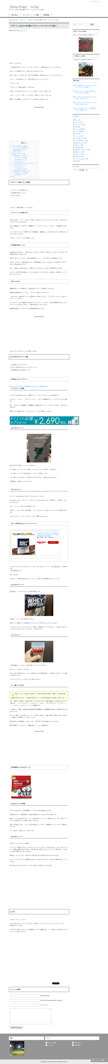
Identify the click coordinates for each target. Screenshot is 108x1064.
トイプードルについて (80, 158)
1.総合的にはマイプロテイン (21, 155)
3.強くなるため (17, 151)
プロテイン (23, 30)
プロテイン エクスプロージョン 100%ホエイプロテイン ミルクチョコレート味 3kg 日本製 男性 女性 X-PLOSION (48, 534)
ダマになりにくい (19, 161)
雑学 (76, 161)
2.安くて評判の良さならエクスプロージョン (25, 163)
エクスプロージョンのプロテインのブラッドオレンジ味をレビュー (86, 103)
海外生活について (79, 142)
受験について (78, 152)
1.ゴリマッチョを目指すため (21, 148)
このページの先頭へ (100, 1060)
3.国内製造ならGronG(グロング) (22, 171)
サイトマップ (26, 15)
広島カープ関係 (52, 1042)
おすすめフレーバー (20, 174)
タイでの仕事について (80, 140)
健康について (78, 156)
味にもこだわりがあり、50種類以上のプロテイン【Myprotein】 (29, 386)
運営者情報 (46, 15)
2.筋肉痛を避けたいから (19, 150)
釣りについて (78, 154)
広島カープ (78, 145)
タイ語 (76, 133)
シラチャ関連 (78, 131)
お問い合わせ (14, 15)
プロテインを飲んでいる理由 (19, 146)
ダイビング (78, 136)
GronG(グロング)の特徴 (21, 172)
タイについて (78, 124)
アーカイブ (76, 170)
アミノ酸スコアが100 (21, 169)
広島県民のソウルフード (81, 149)
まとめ (13, 176)
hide (25, 143)
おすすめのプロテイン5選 (18, 153)
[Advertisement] (39, 47)
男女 (76, 126)
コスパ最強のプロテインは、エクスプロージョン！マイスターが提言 (86, 86)
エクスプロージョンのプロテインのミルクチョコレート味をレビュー (86, 97)
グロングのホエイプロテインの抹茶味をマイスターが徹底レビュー (86, 109)
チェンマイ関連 (79, 129)
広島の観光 (78, 147)
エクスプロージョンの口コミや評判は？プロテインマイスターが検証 (86, 91)
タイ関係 (36, 15)
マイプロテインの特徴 (21, 157)
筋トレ (76, 120)
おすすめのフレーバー (21, 159)
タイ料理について (79, 138)
